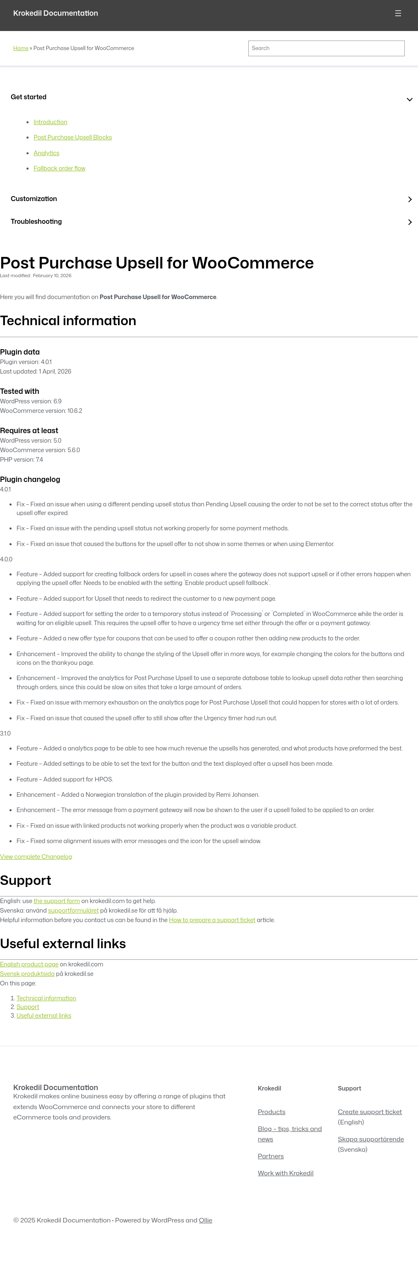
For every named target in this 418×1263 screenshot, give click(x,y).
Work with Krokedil (286, 1172)
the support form (57, 900)
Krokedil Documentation (55, 13)
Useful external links (44, 1015)
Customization (34, 198)
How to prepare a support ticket (212, 919)
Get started (28, 96)
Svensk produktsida (27, 973)
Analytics (46, 153)
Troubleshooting (36, 221)
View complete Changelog (36, 856)
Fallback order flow (59, 168)
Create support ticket (370, 1111)
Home (21, 48)
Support (28, 1006)
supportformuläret (73, 910)
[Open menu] (398, 13)
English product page (29, 964)
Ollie (205, 1220)
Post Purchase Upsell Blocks (73, 137)
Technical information (46, 998)
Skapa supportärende (371, 1138)
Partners (271, 1155)
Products (272, 1111)
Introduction (50, 121)
